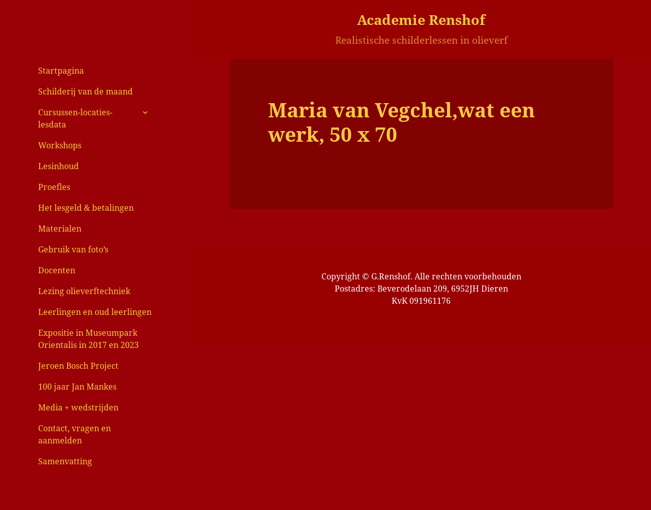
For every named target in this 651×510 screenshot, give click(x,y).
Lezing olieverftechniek (84, 291)
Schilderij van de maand (85, 91)
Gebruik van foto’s (73, 249)
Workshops (59, 145)
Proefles (54, 187)
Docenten (56, 270)
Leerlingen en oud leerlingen (95, 311)
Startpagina (61, 70)
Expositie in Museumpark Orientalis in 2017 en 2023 (88, 338)
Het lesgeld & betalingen (86, 207)
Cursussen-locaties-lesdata (75, 118)
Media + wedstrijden (78, 407)
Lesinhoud (58, 166)
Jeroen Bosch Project (78, 365)
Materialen (59, 228)
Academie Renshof (421, 19)
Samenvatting (65, 461)
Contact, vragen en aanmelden (74, 434)
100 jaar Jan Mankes (77, 386)
